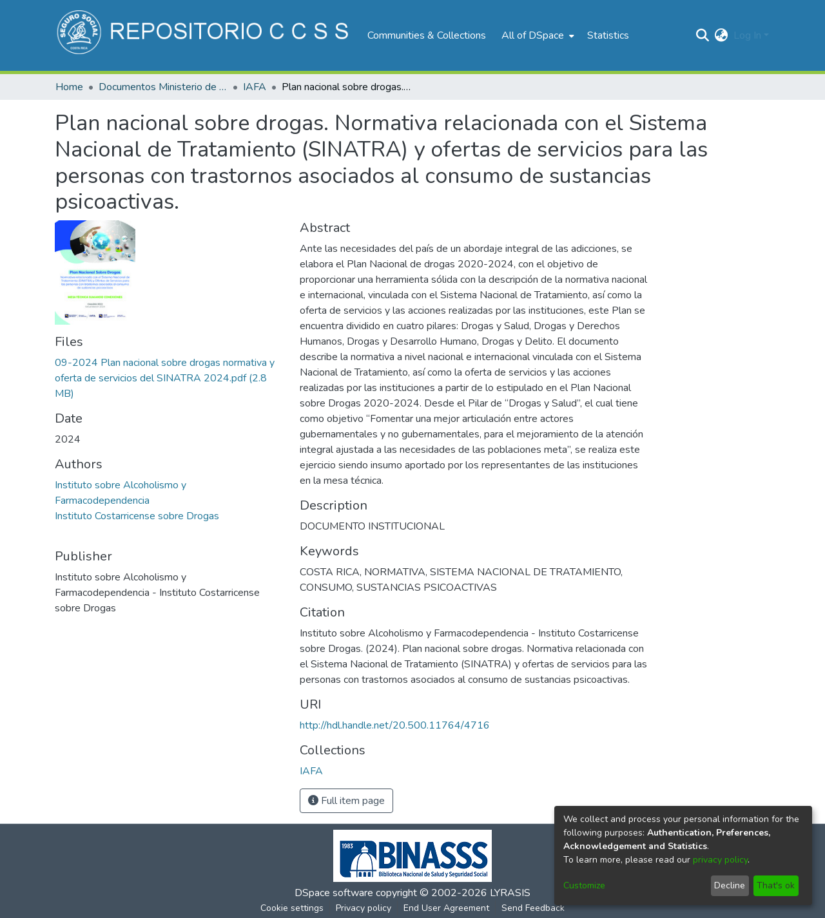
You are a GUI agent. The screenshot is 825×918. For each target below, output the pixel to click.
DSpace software (334, 893)
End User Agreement (446, 908)
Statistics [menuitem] (608, 35)
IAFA (254, 87)
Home (69, 87)
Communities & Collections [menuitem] (426, 35)
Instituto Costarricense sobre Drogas (137, 516)
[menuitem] (536, 35)
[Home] (204, 35)
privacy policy (720, 860)
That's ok (776, 885)
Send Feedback (533, 908)
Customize (584, 885)
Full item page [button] (346, 801)
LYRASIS (510, 893)
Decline (729, 885)
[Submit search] (703, 35)
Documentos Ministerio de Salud (163, 87)
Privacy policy (363, 908)
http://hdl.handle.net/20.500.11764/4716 (395, 725)
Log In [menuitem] (747, 35)
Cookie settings (292, 908)
